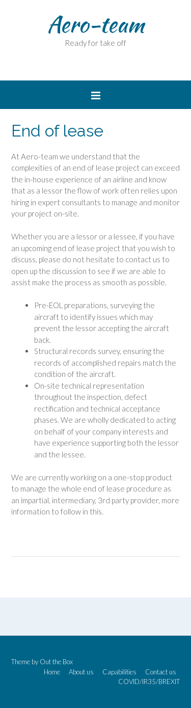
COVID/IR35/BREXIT (149, 681)
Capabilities (119, 672)
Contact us (160, 672)
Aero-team (95, 24)
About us (81, 672)
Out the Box (56, 662)
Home (52, 672)
